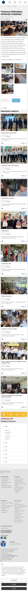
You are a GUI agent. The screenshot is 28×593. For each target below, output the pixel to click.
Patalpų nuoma (18, 490)
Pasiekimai (3, 483)
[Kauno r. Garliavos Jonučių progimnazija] (3, 2)
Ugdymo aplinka (4, 480)
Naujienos (8, 6)
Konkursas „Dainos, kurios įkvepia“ (10, 165)
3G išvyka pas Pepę (6, 263)
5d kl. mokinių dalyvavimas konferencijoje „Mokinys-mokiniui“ (11, 396)
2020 (6, 461)
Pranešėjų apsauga (19, 513)
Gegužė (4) (7, 430)
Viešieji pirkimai (4, 510)
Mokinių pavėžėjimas (19, 487)
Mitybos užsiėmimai (6, 296)
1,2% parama (4, 512)
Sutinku (14, 588)
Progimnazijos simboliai (6, 487)
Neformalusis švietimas (20, 482)
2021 (6, 458)
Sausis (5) (7, 438)
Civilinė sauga (18, 518)
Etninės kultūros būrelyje (7, 198)
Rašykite (4, 531)
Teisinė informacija (19, 520)
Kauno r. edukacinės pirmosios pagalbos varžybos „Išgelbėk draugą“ (13, 362)
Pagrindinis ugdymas (19, 478)
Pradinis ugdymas (18, 480)
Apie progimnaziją (5, 478)
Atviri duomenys (18, 522)
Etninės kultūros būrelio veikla (8, 133)
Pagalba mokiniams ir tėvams (21, 483)
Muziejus (17, 485)
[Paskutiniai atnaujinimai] (14, 2)
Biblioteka (17, 492)
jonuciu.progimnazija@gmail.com (10, 555)
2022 (6, 454)
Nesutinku (14, 584)
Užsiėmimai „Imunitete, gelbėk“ (9, 328)
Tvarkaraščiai (5, 472)
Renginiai (15, 6)
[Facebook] (2, 538)
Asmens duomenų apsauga (20, 506)
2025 (6, 443)
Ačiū (15, 100)
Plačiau (23, 143)
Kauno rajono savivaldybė (15, 544)
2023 (6, 450)
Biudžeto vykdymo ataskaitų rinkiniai (7, 503)
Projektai (3, 509)
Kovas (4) (7, 434)
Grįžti (5, 108)
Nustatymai (14, 580)
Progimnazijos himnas (6, 485)
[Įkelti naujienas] (9, 2)
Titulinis (2, 6)
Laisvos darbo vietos (19, 504)
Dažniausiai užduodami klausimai (19, 511)
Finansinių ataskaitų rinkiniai (7, 505)
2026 (6, 426)
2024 (6, 446)
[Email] (5, 538)
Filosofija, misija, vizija (6, 482)
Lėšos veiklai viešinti (5, 507)
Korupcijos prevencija (19, 517)
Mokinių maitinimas (19, 488)
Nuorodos (17, 502)
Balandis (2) (8, 432)
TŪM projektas (5, 230)
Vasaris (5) (7, 436)
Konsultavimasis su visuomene (19, 508)
